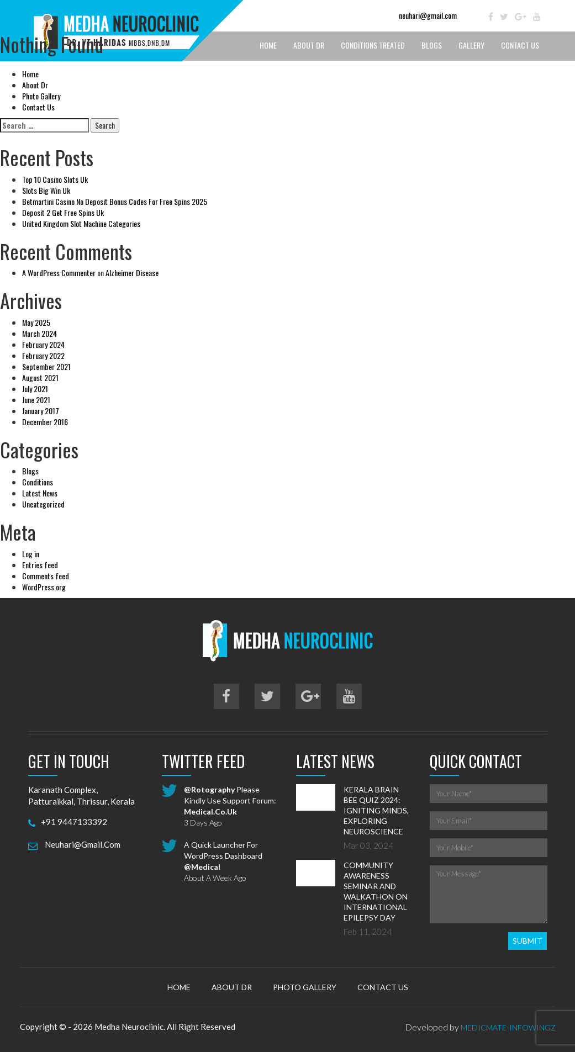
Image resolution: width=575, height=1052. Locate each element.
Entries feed (40, 564)
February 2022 (43, 355)
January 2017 (40, 410)
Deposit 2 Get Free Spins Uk (63, 212)
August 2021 (40, 377)
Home (30, 74)
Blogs (30, 471)
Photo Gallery (41, 96)
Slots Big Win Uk (46, 190)
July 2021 (35, 388)
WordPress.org (44, 587)
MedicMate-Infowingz (508, 1027)
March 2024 (39, 333)
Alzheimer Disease (132, 272)
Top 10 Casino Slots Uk (55, 179)
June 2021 (36, 399)
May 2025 (36, 322)
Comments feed (45, 575)
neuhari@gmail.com (428, 15)
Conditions (37, 482)
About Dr (35, 85)
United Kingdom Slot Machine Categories (81, 223)
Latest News (39, 493)
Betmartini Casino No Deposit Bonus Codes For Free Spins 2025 (114, 201)
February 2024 (43, 344)
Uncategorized (43, 504)
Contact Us (38, 107)
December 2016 (45, 421)
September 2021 (46, 366)
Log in (30, 553)
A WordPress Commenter (59, 272)
